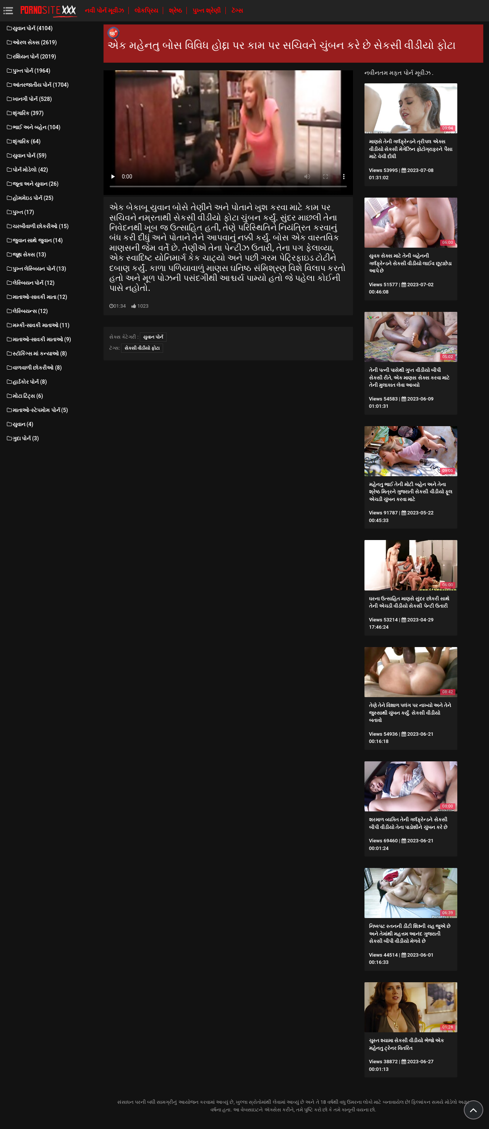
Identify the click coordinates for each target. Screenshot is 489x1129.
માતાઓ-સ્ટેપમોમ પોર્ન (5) (37, 410)
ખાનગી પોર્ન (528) (29, 99)
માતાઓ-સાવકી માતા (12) (36, 297)
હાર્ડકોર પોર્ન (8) (26, 382)
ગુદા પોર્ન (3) (22, 438)
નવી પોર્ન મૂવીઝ (105, 10)
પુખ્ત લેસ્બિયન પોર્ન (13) (36, 269)
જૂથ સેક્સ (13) (26, 254)
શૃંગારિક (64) (23, 141)
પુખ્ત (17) (20, 212)
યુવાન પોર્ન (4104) (29, 28)
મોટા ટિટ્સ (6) (24, 396)
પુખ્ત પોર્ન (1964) (28, 71)
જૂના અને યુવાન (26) (32, 184)
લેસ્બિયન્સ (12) (27, 311)
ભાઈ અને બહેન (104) (33, 127)
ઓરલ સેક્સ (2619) (31, 42)
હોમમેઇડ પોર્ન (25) (29, 198)
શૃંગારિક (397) (25, 113)
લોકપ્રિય (147, 10)
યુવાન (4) (19, 424)
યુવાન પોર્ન (153, 337)
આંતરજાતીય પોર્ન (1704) (37, 85)
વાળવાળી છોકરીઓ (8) (34, 368)
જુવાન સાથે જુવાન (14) (34, 240)
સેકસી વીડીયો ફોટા (142, 348)
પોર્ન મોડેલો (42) (27, 170)
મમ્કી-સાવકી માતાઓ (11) (38, 325)
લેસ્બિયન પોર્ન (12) (30, 283)
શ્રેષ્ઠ (176, 10)
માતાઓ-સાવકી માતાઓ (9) (38, 339)
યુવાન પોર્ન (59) (26, 155)
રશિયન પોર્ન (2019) (31, 57)
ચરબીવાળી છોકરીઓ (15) (37, 226)
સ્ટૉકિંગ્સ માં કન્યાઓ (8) (36, 353)
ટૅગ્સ (237, 10)
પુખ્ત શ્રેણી (207, 10)
